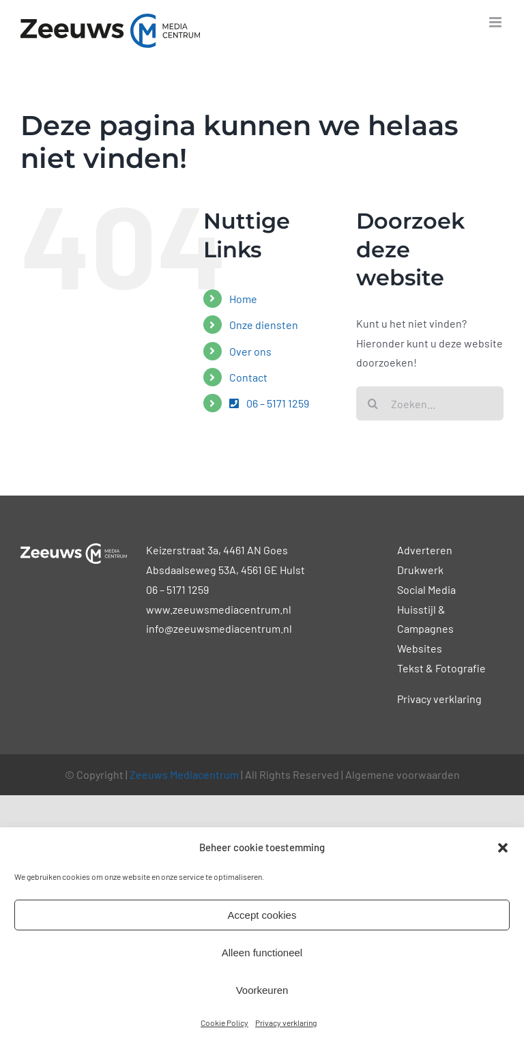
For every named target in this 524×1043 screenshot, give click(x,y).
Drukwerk (420, 569)
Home (243, 298)
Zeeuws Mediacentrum (184, 774)
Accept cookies (262, 915)
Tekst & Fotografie (441, 667)
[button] (503, 848)
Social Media (426, 589)
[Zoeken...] (430, 403)
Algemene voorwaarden (402, 774)
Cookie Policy (224, 1022)
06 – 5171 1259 (269, 403)
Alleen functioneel (262, 952)
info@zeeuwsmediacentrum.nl (219, 628)
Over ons (250, 351)
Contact (248, 377)
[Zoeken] (373, 403)
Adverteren (424, 549)
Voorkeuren (262, 990)
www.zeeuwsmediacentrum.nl (218, 609)
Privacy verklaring (286, 1022)
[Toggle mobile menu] (496, 22)
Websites (419, 648)
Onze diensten (263, 324)
